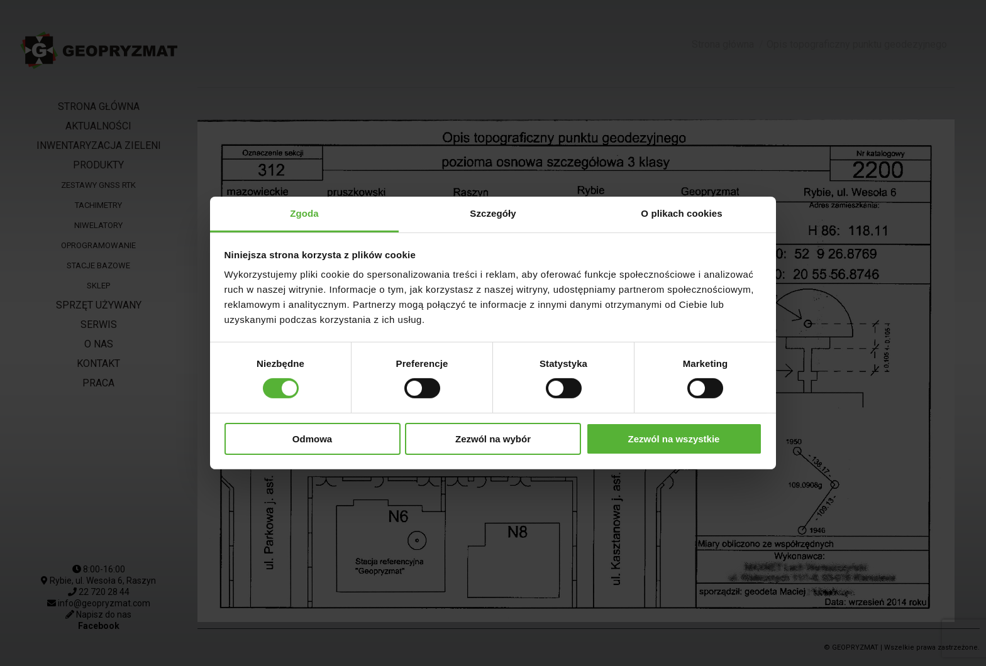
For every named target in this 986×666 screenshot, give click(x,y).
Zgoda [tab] (304, 213)
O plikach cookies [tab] (681, 213)
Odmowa (312, 439)
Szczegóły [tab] (493, 213)
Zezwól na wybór (493, 439)
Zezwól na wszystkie (674, 439)
